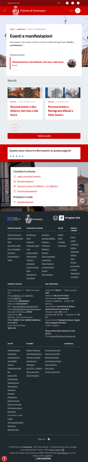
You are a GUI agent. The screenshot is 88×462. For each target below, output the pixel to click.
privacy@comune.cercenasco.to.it (62, 336)
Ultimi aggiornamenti (15, 422)
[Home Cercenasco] (29, 10)
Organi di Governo (14, 234)
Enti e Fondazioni (14, 249)
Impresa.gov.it (31, 361)
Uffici (9, 242)
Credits (10, 418)
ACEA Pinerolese (32, 375)
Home (12, 29)
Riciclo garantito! (32, 372)
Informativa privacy (15, 408)
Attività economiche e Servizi (75, 266)
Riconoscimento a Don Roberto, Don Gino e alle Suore (37, 62)
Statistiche (12, 426)
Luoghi (73, 240)
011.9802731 (16, 298)
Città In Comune (55, 449)
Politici (10, 260)
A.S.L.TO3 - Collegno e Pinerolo (38, 368)
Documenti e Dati (14, 245)
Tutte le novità (44, 135)
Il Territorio (74, 244)
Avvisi (60, 238)
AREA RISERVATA (42, 458)
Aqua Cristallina (51, 364)
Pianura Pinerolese (52, 357)
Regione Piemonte (33, 350)
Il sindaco (61, 242)
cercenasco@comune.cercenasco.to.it (27, 309)
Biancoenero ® (62, 453)
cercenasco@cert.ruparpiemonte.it (25, 306)
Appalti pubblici (32, 253)
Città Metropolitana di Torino (37, 354)
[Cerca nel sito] (77, 10)
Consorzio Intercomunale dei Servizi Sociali (61, 350)
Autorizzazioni (31, 256)
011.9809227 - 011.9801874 (21, 295)
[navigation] (4, 10)
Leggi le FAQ (12, 375)
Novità (13, 102)
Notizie (60, 234)
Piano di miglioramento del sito (14, 368)
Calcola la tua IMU (33, 357)
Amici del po (49, 368)
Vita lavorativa (47, 274)
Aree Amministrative (15, 238)
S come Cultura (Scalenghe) (55, 372)
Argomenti (21, 29)
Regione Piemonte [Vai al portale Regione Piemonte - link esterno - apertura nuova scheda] (14, 3)
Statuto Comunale (14, 404)
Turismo (44, 271)
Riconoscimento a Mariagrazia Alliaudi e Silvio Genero (60, 111)
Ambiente (30, 242)
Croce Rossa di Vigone (53, 361)
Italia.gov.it (30, 364)
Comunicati (62, 245)
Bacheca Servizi (13, 400)
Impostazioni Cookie (15, 415)
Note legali (12, 411)
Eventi (73, 237)
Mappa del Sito (13, 429)
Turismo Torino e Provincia (54, 354)
